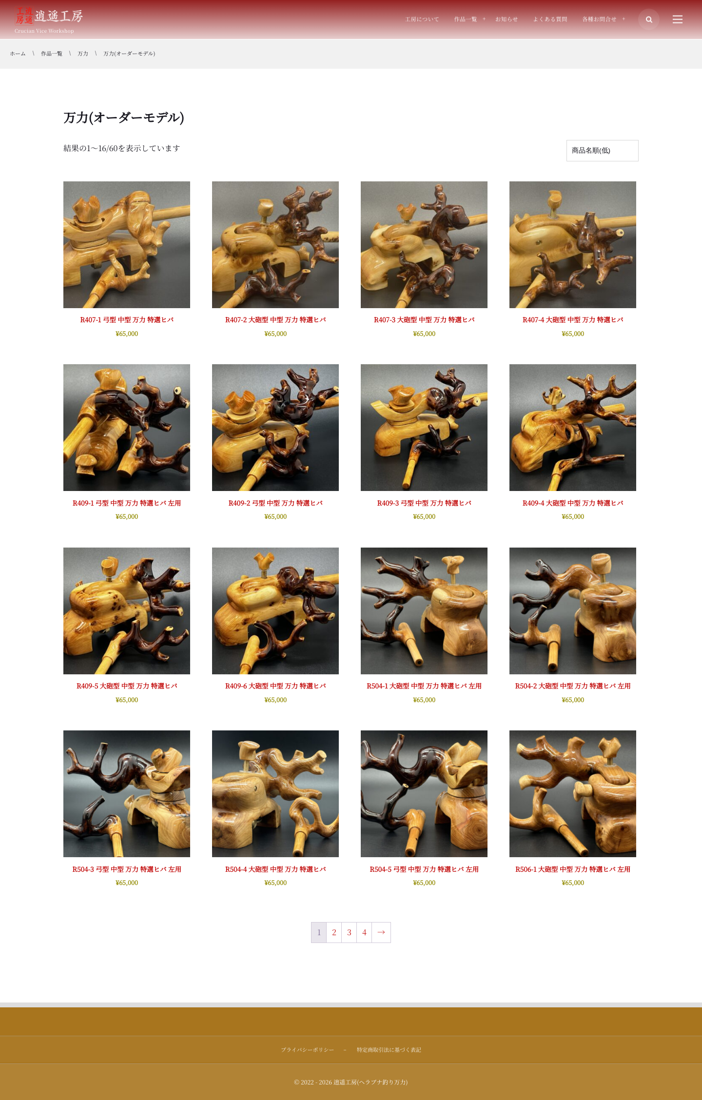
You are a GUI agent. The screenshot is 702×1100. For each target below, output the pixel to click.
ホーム (18, 54)
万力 (83, 54)
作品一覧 (51, 54)
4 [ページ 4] (364, 932)
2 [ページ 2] (334, 932)
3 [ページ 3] (349, 932)
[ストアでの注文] (602, 150)
